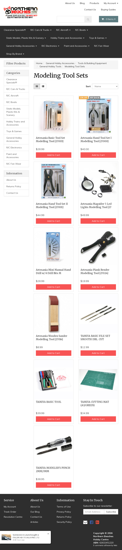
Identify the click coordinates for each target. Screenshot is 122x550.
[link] (91, 522)
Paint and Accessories (76, 45)
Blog (82, 3)
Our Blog (35, 511)
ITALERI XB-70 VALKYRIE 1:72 (26, 537)
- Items (108, 19)
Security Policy (64, 522)
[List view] (43, 86)
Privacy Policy (64, 511)
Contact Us (90, 9)
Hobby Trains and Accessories (67, 37)
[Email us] (85, 522)
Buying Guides (108, 9)
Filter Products (16, 63)
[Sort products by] (105, 86)
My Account (111, 3)
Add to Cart (53, 155)
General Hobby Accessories (21, 45)
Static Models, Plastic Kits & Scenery (26, 37)
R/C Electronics (50, 45)
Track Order (10, 511)
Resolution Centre (13, 516)
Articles (34, 522)
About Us (70, 3)
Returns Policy (13, 186)
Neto (115, 545)
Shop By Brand (15, 53)
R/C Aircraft (63, 30)
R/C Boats (81, 30)
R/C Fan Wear (101, 45)
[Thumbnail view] (37, 86)
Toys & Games (98, 37)
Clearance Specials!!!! (15, 30)
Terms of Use (64, 506)
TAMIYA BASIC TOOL (48, 401)
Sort (88, 86)
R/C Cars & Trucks (40, 30)
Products (94, 3)
